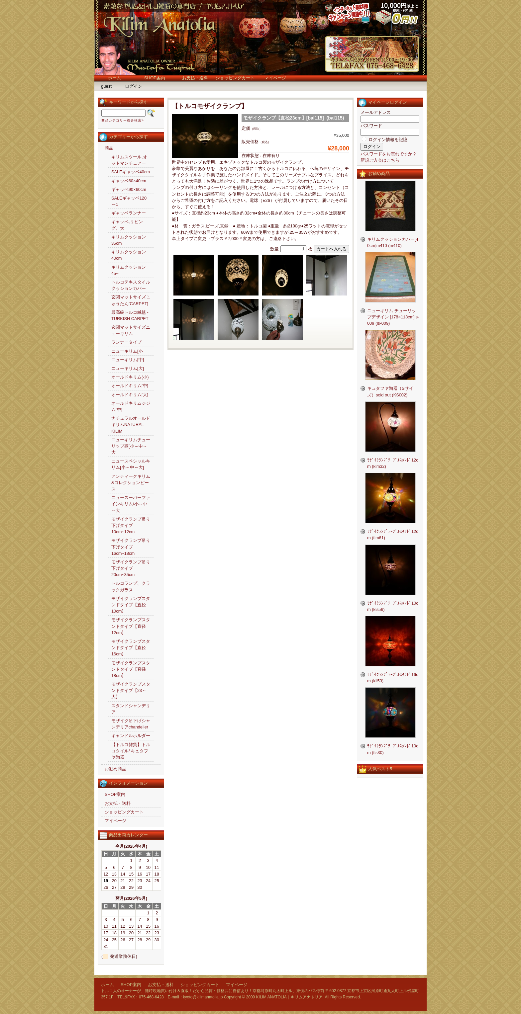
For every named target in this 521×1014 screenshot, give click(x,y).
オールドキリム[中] (129, 385)
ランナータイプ (126, 342)
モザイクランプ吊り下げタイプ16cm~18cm (130, 546)
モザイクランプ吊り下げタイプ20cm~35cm (130, 568)
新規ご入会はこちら (380, 160)
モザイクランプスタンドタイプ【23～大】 (130, 690)
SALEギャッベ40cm (130, 171)
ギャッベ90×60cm (128, 189)
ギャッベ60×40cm (128, 180)
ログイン (133, 86)
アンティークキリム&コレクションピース (130, 482)
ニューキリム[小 (127, 351)
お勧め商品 (115, 768)
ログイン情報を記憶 (384, 139)
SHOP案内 (154, 77)
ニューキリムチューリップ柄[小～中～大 (130, 446)
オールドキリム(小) (130, 377)
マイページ (275, 77)
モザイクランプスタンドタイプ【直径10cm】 (130, 605)
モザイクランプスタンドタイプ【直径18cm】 (130, 669)
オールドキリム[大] (129, 394)
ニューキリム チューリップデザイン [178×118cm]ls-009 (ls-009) (393, 317)
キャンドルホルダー (130, 735)
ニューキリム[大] (127, 368)
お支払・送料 (195, 77)
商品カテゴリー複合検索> (122, 120)
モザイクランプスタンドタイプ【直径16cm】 (130, 647)
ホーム (114, 77)
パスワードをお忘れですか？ (389, 153)
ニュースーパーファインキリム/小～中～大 (130, 504)
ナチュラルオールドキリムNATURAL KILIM (130, 424)
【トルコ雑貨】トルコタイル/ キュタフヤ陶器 (130, 751)
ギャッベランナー (128, 213)
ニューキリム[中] (127, 359)
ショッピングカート (235, 77)
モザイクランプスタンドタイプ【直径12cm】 (130, 626)
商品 (109, 147)
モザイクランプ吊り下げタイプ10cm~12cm (130, 525)
